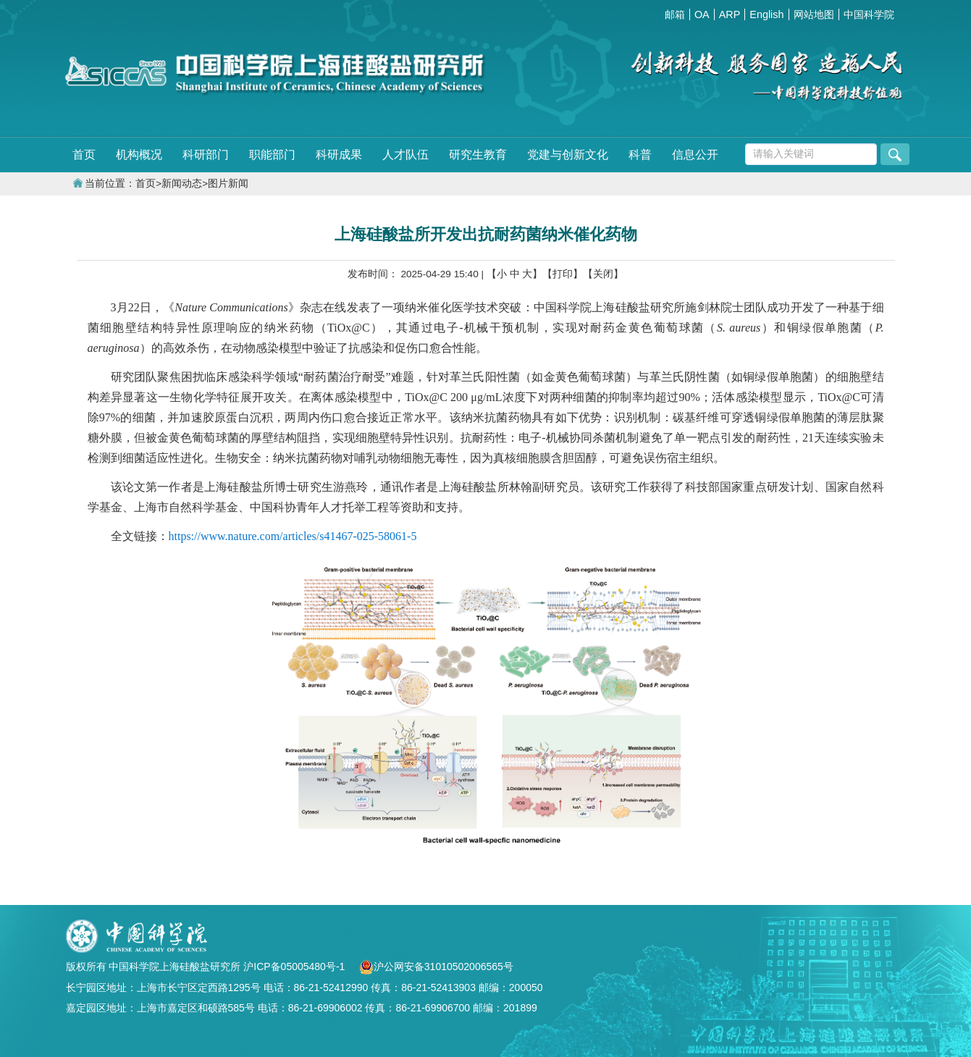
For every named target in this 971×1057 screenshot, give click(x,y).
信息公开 (695, 154)
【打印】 (562, 274)
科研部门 (205, 154)
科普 (640, 154)
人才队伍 (405, 154)
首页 (84, 154)
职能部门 (272, 154)
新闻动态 (181, 183)
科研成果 (339, 154)
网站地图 (814, 14)
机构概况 (139, 154)
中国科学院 (869, 14)
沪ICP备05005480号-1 (295, 966)
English (766, 14)
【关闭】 (603, 274)
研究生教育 (478, 154)
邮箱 (675, 14)
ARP (730, 14)
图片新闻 (228, 183)
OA (702, 14)
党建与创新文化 (567, 154)
